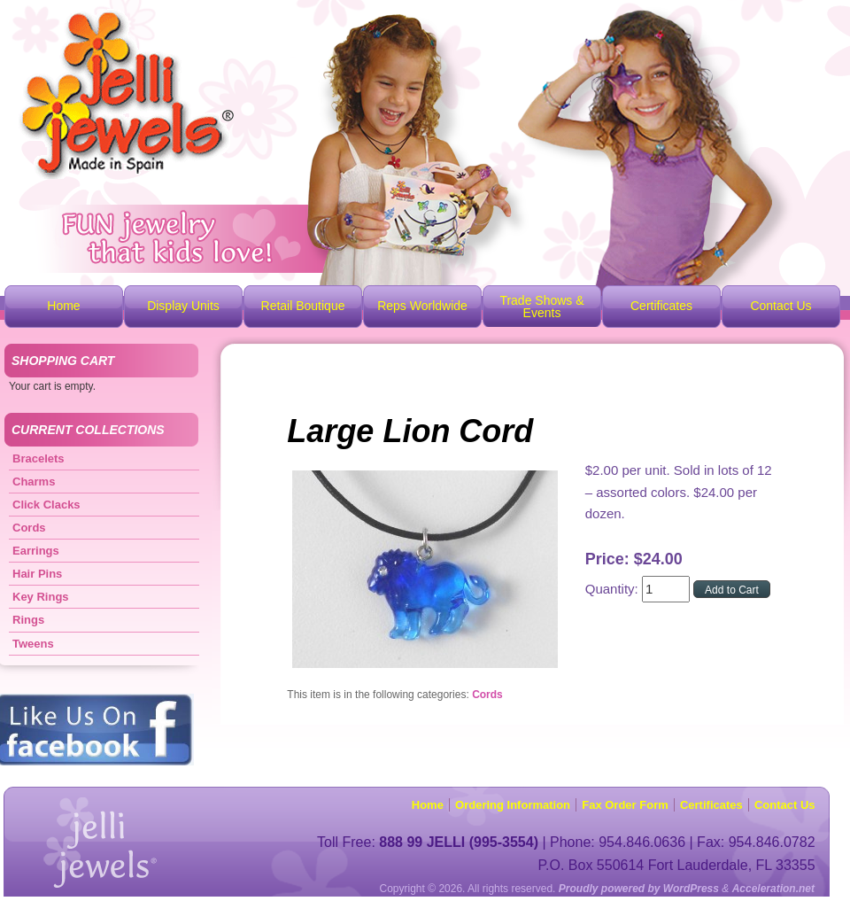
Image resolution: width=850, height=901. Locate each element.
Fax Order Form (625, 805)
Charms (33, 481)
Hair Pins (37, 573)
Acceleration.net (773, 888)
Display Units (183, 306)
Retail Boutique (303, 306)
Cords (487, 694)
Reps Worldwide (422, 306)
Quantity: (613, 588)
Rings (28, 619)
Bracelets (38, 458)
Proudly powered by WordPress (639, 888)
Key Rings (40, 596)
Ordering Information (512, 805)
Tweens (33, 643)
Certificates (661, 306)
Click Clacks (46, 504)
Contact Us (780, 306)
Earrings (35, 550)
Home (63, 306)
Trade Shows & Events (541, 306)
